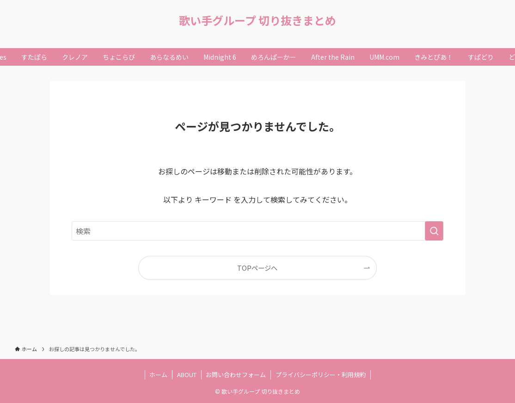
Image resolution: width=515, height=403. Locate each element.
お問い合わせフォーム (236, 374)
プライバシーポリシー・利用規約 (321, 374)
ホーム (158, 374)
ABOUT (186, 374)
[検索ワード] (257, 231)
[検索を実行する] (434, 231)
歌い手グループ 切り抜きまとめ (257, 20)
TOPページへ (257, 268)
